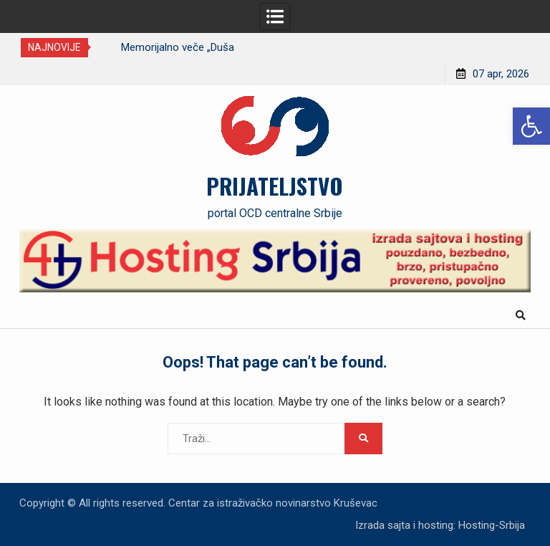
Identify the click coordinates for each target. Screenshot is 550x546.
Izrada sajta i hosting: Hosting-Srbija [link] (440, 525)
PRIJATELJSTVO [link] (274, 185)
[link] (531, 126)
